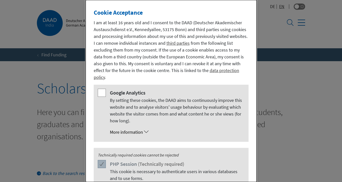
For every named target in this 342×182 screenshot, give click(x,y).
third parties (178, 43)
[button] (176, 132)
